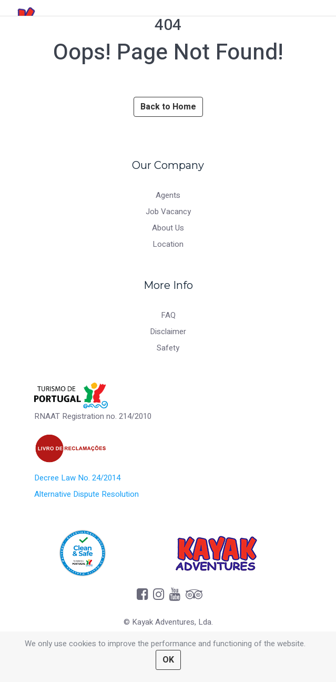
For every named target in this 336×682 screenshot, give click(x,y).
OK (168, 660)
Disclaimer (168, 331)
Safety (168, 348)
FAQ (168, 315)
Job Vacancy (168, 211)
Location (168, 244)
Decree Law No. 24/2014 (77, 478)
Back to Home (168, 107)
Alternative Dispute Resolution (86, 494)
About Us (168, 228)
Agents (168, 195)
